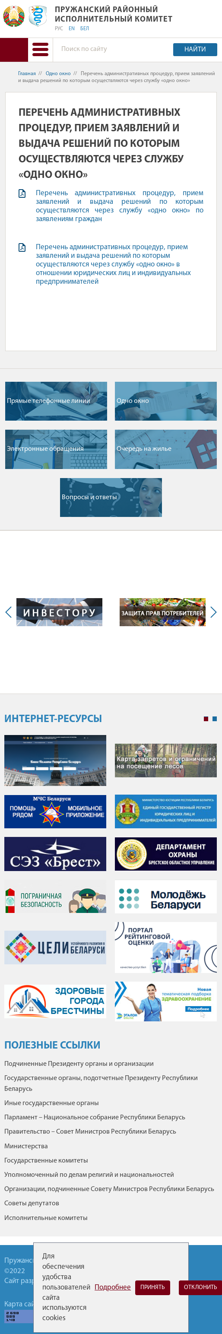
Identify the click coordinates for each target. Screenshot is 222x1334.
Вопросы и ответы (89, 497)
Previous (10, 612)
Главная (27, 73)
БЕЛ (84, 29)
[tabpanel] (110, 882)
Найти (195, 49)
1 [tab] (206, 719)
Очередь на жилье (144, 449)
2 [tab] (214, 719)
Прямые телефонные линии (48, 401)
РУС (59, 29)
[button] (40, 50)
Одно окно (58, 73)
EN (72, 29)
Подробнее (113, 1287)
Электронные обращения (45, 449)
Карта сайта (22, 1304)
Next (211, 612)
